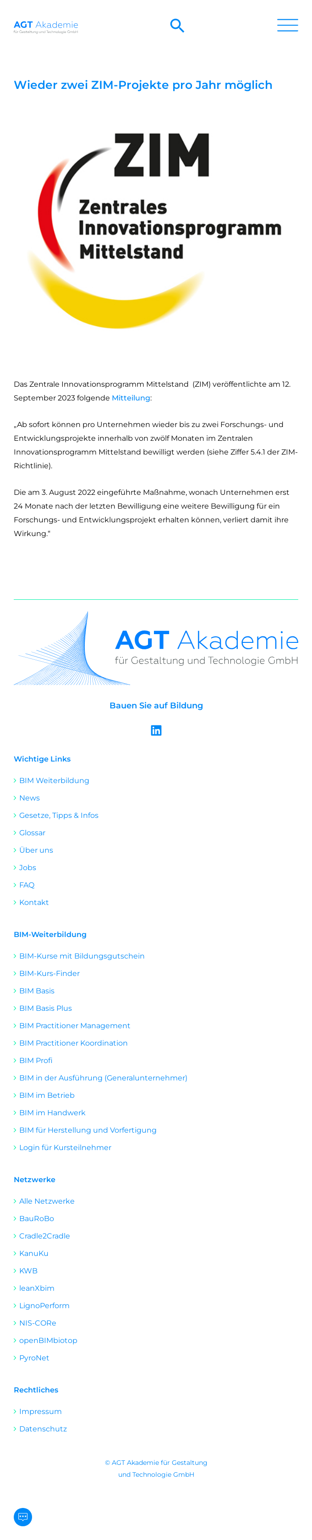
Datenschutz (43, 1429)
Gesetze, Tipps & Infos (59, 815)
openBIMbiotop (48, 1340)
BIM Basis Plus (45, 1008)
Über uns (36, 850)
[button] (178, 31)
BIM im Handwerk (52, 1112)
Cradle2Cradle (44, 1236)
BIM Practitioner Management (75, 1025)
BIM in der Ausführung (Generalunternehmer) (103, 1078)
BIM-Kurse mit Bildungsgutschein (82, 956)
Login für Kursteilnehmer (65, 1147)
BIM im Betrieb (47, 1095)
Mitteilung (131, 398)
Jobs (27, 867)
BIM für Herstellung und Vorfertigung (88, 1130)
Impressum (40, 1411)
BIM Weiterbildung (54, 780)
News (29, 798)
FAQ (26, 885)
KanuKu (34, 1253)
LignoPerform (44, 1305)
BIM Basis (37, 990)
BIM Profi (36, 1060)
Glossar (32, 832)
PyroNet (34, 1358)
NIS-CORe (37, 1323)
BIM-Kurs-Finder (49, 973)
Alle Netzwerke (47, 1201)
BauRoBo (36, 1218)
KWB (28, 1270)
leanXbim (37, 1288)
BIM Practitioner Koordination (73, 1043)
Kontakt (34, 902)
